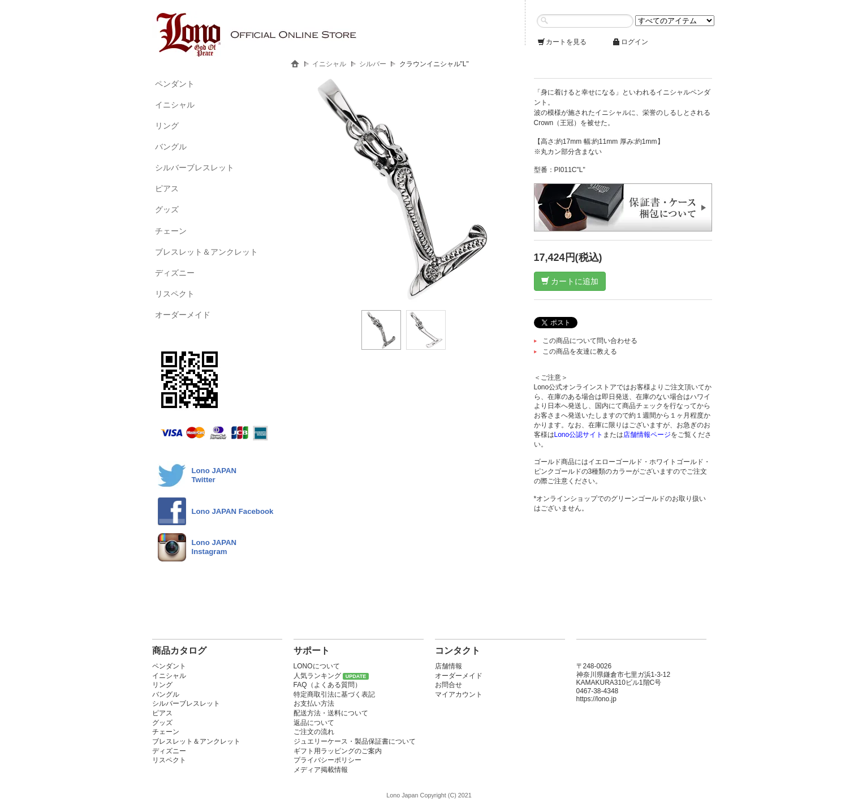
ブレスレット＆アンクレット (206, 251)
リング (167, 125)
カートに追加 (570, 281)
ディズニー (175, 272)
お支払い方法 (314, 703)
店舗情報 (448, 666)
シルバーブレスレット (194, 167)
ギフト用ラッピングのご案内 (338, 751)
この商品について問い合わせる (589, 341)
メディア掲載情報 (321, 770)
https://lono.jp (596, 699)
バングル (171, 146)
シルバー (372, 64)
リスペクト (175, 293)
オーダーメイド (182, 314)
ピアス (167, 188)
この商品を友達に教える (579, 351)
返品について (314, 723)
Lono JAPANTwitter (214, 475)
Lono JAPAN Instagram (214, 547)
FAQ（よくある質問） (327, 685)
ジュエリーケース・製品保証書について (355, 741)
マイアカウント (458, 694)
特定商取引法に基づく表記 (334, 694)
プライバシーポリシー (327, 760)
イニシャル (175, 104)
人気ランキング (317, 676)
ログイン (630, 42)
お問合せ (448, 685)
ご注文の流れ (314, 732)
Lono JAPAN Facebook (233, 511)
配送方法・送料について (331, 713)
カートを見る (562, 42)
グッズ (167, 209)
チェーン (171, 230)
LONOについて (317, 666)
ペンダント (175, 83)
